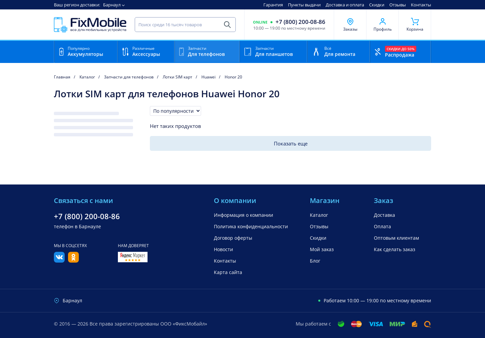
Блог (315, 261)
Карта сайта (228, 272)
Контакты (421, 5)
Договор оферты (233, 238)
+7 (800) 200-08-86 (300, 22)
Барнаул (112, 5)
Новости (223, 249)
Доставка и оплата (345, 5)
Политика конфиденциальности (251, 226)
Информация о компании (243, 215)
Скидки (376, 5)
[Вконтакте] (59, 260)
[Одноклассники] (73, 260)
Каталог (319, 215)
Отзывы (397, 5)
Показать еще (291, 143)
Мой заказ (322, 249)
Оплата (382, 226)
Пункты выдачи (304, 5)
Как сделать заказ (394, 249)
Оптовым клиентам (396, 238)
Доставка (384, 215)
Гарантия (273, 5)
